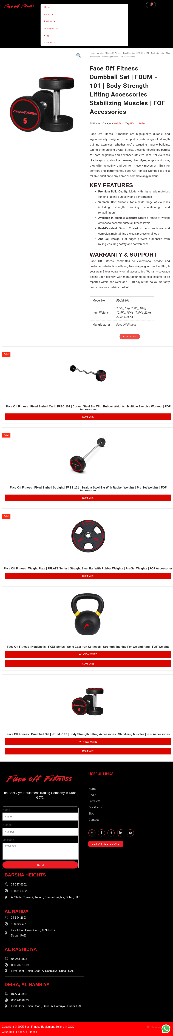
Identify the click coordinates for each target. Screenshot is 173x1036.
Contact (49, 42)
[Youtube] (130, 832)
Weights (100, 53)
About (48, 14)
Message (8, 839)
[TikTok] (111, 832)
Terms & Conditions (159, 1026)
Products (95, 801)
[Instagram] (91, 832)
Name (6, 809)
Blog (46, 35)
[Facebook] (101, 832)
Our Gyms (51, 28)
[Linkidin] (120, 832)
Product (49, 21)
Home (47, 7)
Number (7, 824)
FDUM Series (137, 123)
